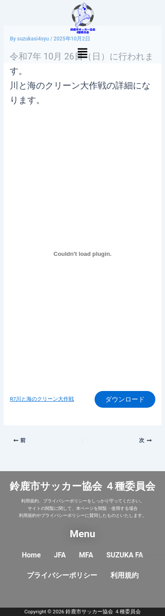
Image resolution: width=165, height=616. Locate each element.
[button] (82, 53)
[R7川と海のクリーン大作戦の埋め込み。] (82, 254)
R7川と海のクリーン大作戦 (42, 399)
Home (31, 555)
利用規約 (124, 575)
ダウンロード (125, 399)
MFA (86, 555)
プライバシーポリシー (62, 575)
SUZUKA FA (124, 555)
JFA (60, 555)
